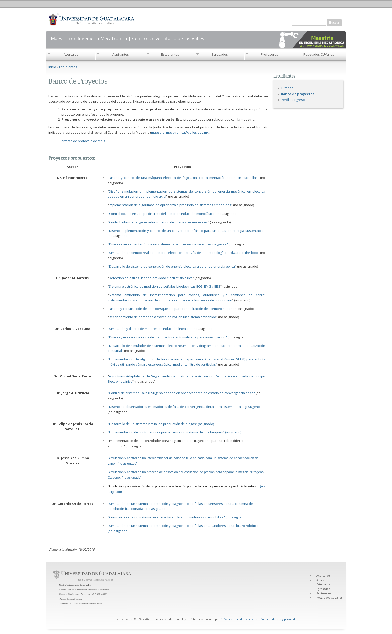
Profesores (269, 54)
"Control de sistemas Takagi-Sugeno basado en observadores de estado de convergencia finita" (182, 393)
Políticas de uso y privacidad (279, 619)
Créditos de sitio (246, 619)
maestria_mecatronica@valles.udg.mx (180, 132)
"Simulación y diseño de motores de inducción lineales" (150, 328)
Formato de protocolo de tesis (82, 141)
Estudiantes (170, 54)
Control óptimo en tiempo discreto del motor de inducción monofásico (161, 213)
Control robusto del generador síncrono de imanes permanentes (158, 222)
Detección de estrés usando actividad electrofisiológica (151, 278)
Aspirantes (120, 54)
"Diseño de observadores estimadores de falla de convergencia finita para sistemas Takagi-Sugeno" (185, 406)
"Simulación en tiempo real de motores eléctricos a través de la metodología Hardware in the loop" (184, 252)
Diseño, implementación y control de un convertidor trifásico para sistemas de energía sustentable (186, 230)
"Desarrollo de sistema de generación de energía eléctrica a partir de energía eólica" (172, 266)
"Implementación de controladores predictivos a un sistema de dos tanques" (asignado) (174, 432)
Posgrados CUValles (319, 54)
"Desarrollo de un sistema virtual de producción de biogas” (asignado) (161, 423)
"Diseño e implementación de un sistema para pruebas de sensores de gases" (168, 244)
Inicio (52, 67)
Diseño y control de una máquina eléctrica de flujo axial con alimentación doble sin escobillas (183, 177)
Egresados (220, 54)
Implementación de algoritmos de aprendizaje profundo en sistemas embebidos (170, 205)
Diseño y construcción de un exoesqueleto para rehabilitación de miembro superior (172, 308)
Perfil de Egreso (293, 99)
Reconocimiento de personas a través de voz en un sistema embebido (162, 317)
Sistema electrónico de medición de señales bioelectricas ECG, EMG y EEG (164, 286)
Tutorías (287, 88)
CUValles (226, 619)
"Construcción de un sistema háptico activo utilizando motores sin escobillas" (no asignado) (177, 517)
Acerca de (71, 54)
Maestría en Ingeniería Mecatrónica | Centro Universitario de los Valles (127, 38)
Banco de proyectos (297, 94)
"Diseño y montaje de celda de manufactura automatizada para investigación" (167, 337)
